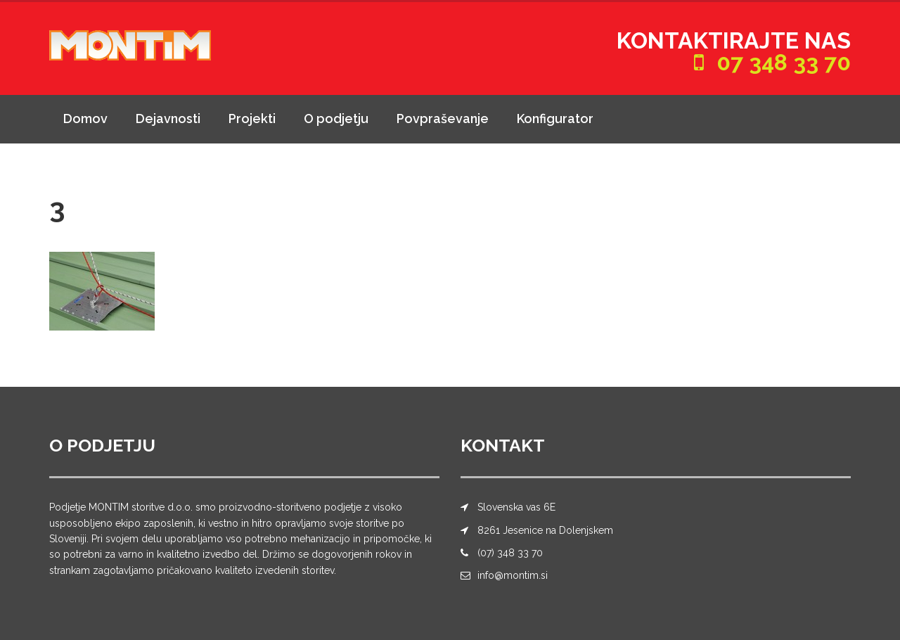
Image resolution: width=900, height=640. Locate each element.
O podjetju (336, 118)
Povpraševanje (443, 118)
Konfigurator (555, 118)
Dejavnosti (168, 118)
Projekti (252, 118)
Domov (85, 118)
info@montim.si (512, 575)
